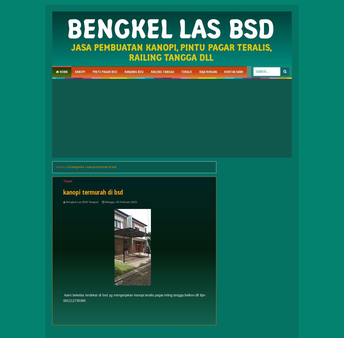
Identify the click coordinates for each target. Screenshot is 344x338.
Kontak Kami (233, 71)
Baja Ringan (208, 71)
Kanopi (80, 71)
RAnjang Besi (134, 71)
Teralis (186, 71)
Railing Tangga (162, 71)
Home (62, 71)
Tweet (67, 181)
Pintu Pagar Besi (104, 71)
